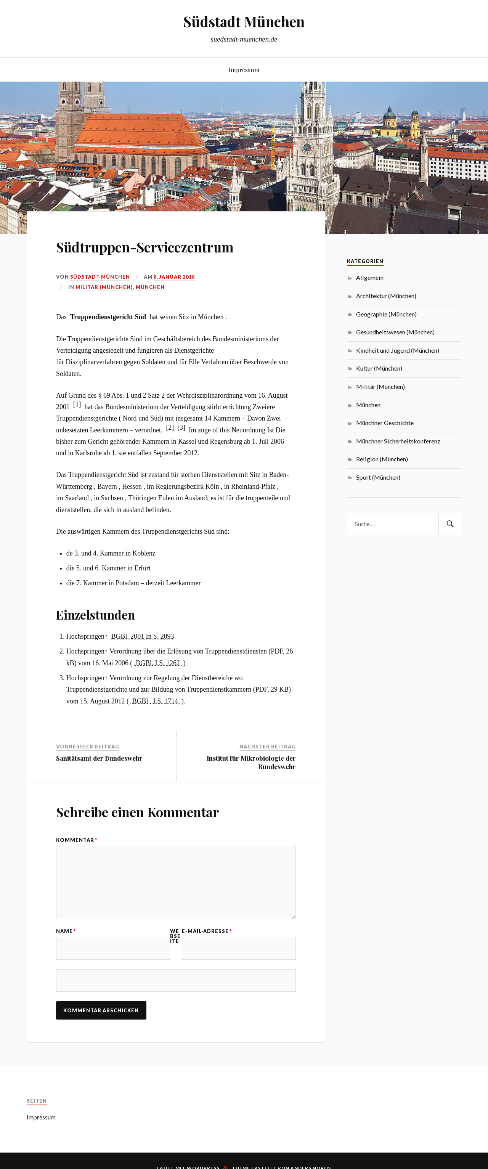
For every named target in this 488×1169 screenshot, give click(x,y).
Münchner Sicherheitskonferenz (398, 441)
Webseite (175, 938)
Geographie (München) (386, 314)
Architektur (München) (386, 295)
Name (66, 933)
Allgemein (370, 277)
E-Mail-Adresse (207, 933)
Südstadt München (244, 21)
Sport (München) (378, 477)
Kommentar (76, 840)
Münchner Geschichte (385, 422)
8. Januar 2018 (175, 277)
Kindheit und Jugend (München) (397, 350)
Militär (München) (104, 287)
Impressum (244, 70)
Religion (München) (382, 458)
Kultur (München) (379, 368)
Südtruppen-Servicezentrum (169, 245)
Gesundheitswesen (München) (395, 332)
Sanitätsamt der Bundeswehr (99, 758)
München (150, 287)
